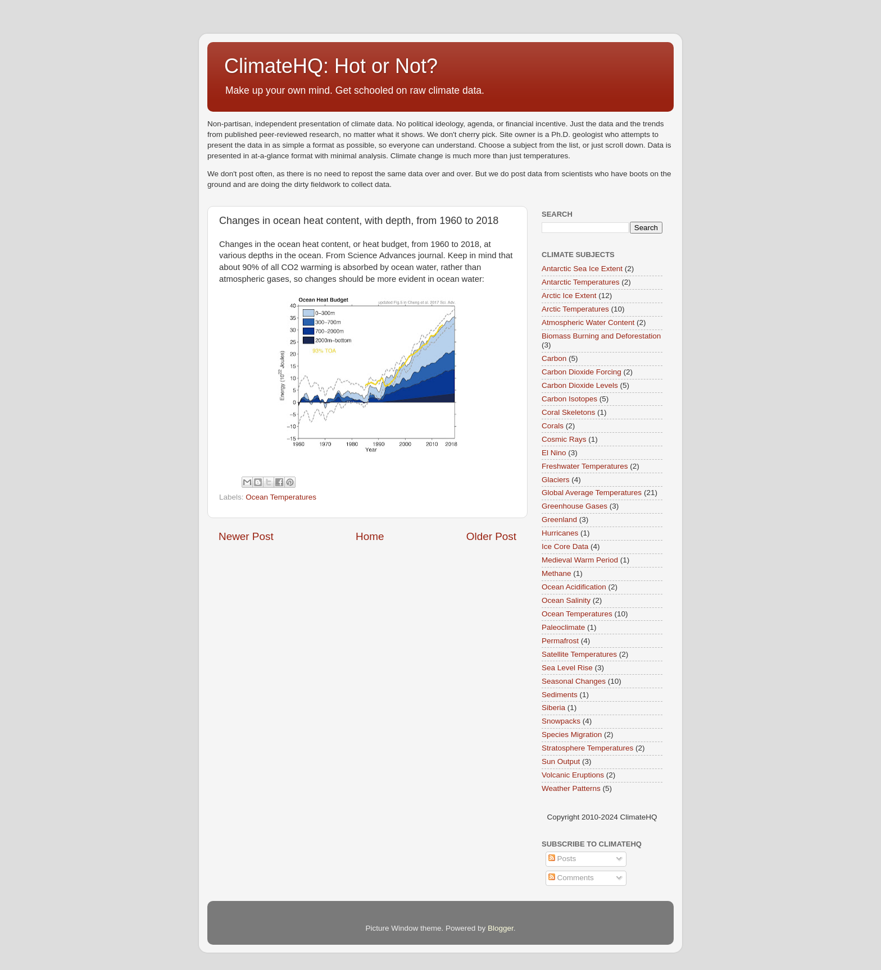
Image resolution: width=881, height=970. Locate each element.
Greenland (559, 519)
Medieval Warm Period (580, 560)
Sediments (560, 694)
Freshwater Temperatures (585, 466)
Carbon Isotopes (569, 399)
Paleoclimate (563, 627)
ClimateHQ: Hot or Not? (331, 65)
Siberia (553, 707)
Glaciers (556, 479)
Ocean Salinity (566, 600)
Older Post (491, 536)
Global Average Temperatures (592, 492)
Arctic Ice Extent (569, 295)
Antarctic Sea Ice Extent (582, 268)
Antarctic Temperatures (581, 282)
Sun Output (561, 761)
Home (370, 536)
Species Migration (572, 734)
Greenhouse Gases (574, 506)
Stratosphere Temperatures (587, 748)
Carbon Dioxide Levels (580, 385)
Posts (562, 858)
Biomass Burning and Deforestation (601, 336)
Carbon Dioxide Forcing (581, 372)
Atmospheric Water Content (588, 322)
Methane (556, 573)
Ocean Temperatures (281, 497)
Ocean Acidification (574, 587)
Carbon (554, 358)
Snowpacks (561, 721)
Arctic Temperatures (575, 309)
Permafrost (560, 641)
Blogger (501, 928)
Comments (571, 877)
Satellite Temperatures (579, 654)
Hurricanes (560, 533)
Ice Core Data (565, 546)
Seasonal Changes (574, 681)
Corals (553, 426)
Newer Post (246, 536)
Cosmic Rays (564, 439)
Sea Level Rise (567, 668)
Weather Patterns (571, 788)
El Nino (554, 453)
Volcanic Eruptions (573, 775)
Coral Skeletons (568, 412)
